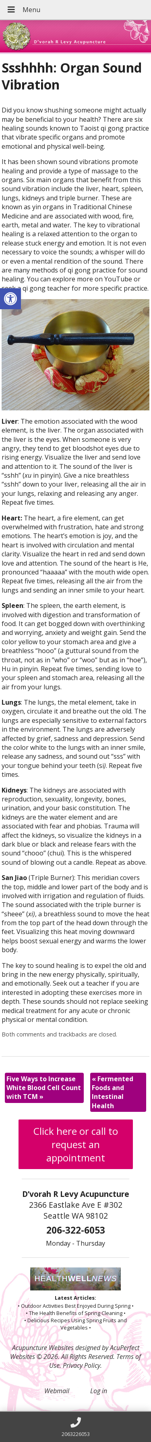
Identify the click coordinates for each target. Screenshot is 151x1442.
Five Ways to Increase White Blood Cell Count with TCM (43, 1087)
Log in (98, 1390)
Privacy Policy (81, 1365)
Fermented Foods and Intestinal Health (112, 1092)
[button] (10, 298)
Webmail (56, 1390)
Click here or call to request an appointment (75, 1144)
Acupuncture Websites (43, 1347)
